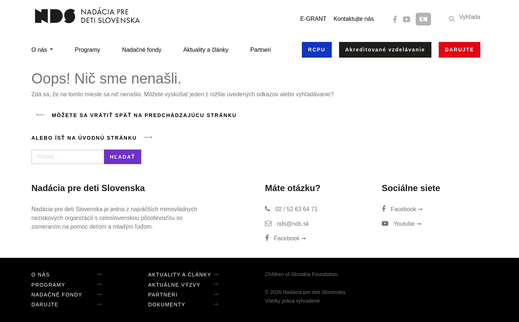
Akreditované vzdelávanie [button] (385, 50)
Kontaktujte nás (354, 19)
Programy (87, 50)
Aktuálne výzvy (174, 285)
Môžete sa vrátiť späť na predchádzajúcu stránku (134, 115)
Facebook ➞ (285, 238)
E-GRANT (313, 19)
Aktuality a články (205, 50)
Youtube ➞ (401, 224)
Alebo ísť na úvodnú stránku (94, 137)
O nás (40, 50)
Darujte (44, 304)
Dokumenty (166, 304)
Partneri (260, 50)
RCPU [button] (317, 50)
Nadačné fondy (142, 50)
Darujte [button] (459, 50)
